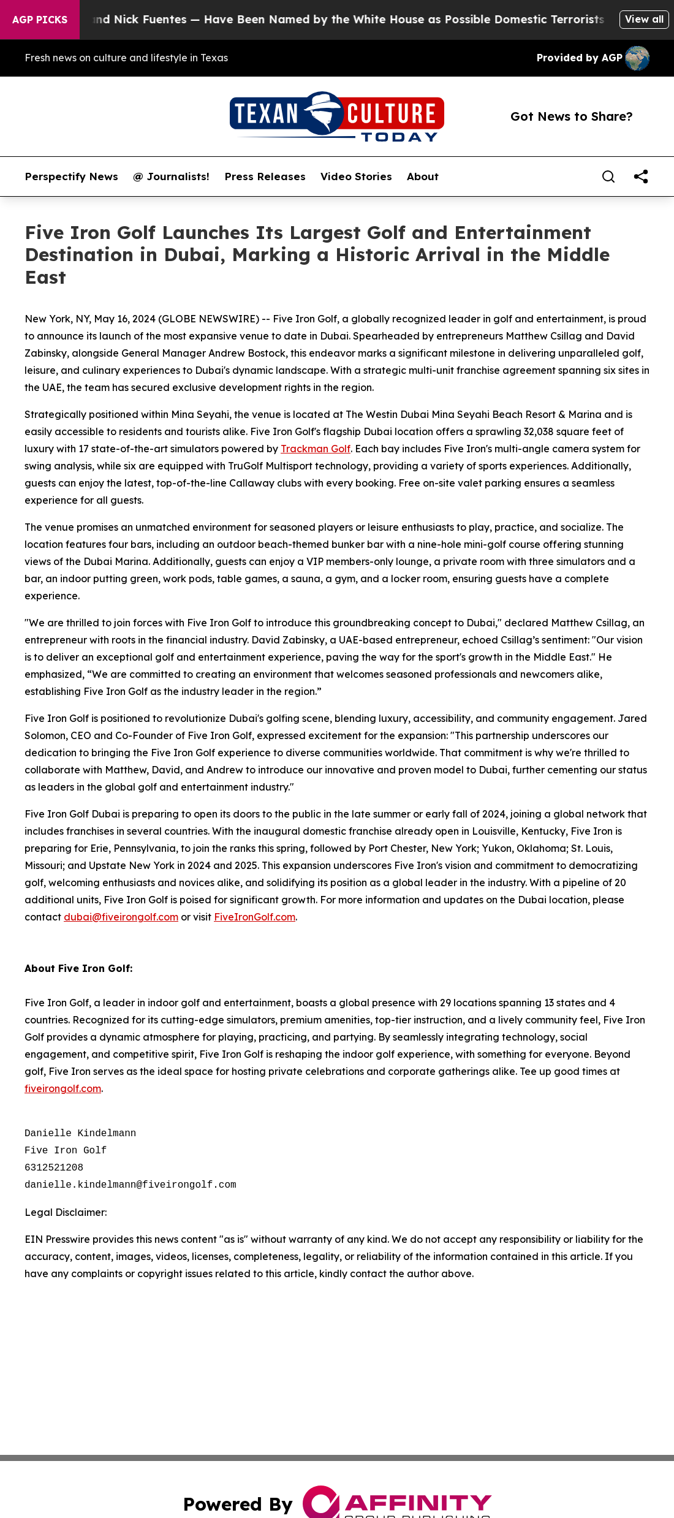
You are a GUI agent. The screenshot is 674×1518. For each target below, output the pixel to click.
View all (644, 19)
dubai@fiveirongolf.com (121, 917)
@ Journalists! (171, 176)
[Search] (608, 176)
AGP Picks (39, 19)
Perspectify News (71, 176)
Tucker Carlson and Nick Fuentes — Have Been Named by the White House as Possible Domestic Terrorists (314, 19)
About (423, 176)
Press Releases (265, 176)
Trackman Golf (315, 448)
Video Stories (356, 176)
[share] (640, 176)
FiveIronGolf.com (254, 917)
